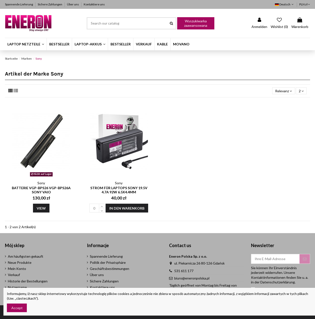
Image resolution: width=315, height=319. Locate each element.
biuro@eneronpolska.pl (191, 278)
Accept (17, 308)
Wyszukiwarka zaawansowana (195, 23)
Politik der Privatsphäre (108, 262)
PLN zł (304, 4)
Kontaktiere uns (94, 4)
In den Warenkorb (126, 208)
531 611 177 (183, 271)
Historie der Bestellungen (27, 281)
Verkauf (14, 275)
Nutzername (17, 287)
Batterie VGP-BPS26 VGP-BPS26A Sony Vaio (41, 190)
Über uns (73, 4)
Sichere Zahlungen (50, 4)
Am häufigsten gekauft (25, 256)
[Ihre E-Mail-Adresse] (275, 259)
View (41, 208)
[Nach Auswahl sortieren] (283, 90)
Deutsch (285, 4)
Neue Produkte (20, 262)
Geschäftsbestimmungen (109, 268)
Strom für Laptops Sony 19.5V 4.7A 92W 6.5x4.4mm (118, 190)
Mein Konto (17, 268)
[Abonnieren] (304, 259)
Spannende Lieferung (19, 4)
